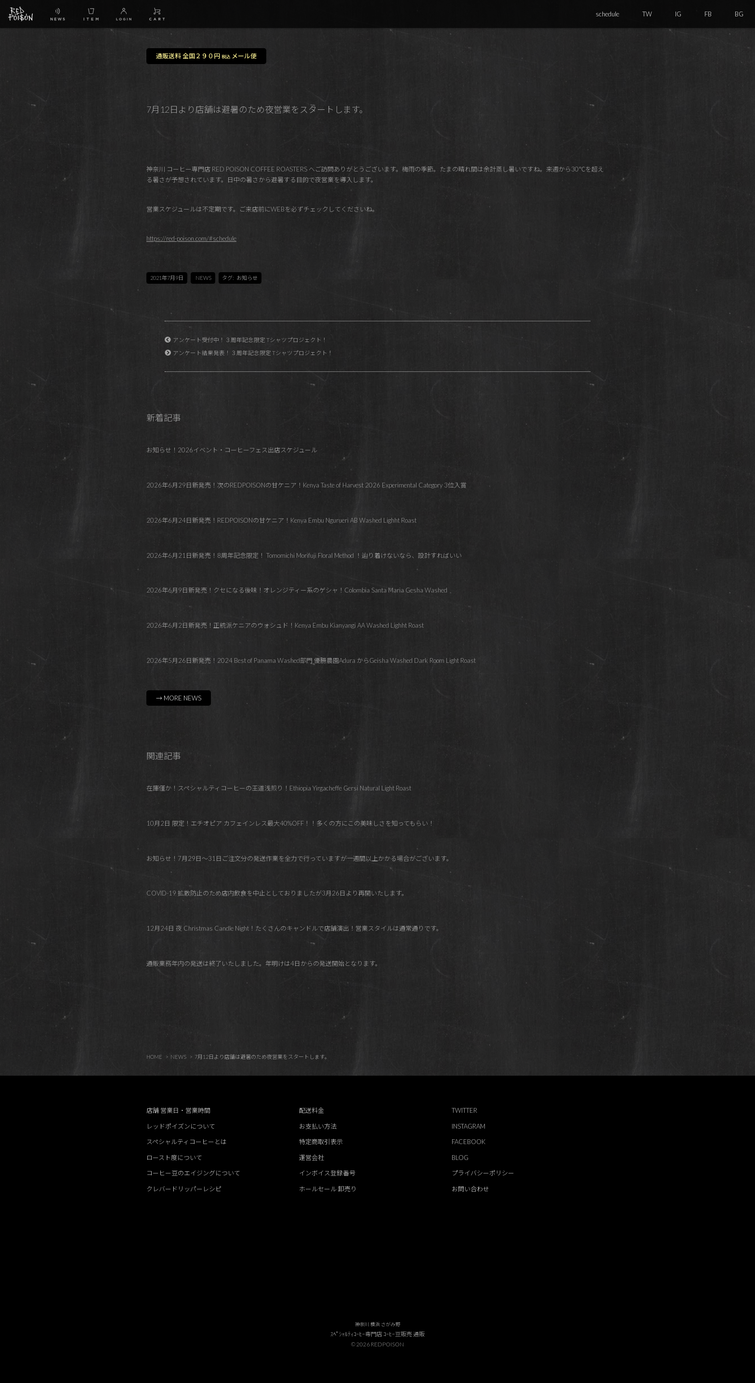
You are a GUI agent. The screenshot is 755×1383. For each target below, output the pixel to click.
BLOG (460, 1157)
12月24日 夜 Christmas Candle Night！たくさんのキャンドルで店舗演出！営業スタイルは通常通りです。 (294, 928)
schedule (607, 14)
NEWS (203, 278)
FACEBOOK (468, 1142)
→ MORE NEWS (178, 698)
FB (708, 14)
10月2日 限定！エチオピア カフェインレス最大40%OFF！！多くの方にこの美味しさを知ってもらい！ (290, 823)
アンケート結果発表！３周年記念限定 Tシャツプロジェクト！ (253, 352)
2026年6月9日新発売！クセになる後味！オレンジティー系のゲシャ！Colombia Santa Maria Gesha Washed (296, 590)
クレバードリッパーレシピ (183, 1189)
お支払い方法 (318, 1126)
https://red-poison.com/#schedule (191, 238)
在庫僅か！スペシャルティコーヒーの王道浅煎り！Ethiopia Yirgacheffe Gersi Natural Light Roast (278, 788)
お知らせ (247, 278)
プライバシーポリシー (483, 1173)
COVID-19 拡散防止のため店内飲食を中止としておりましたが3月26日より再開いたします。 (277, 893)
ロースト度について (174, 1157)
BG (739, 14)
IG (678, 14)
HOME (154, 1057)
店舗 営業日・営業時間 (178, 1110)
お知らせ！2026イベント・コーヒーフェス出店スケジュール (231, 450)
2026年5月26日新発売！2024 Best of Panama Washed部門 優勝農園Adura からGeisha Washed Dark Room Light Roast (311, 660)
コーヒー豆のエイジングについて (193, 1173)
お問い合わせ (470, 1189)
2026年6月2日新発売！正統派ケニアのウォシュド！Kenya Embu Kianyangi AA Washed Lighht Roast (285, 625)
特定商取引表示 (321, 1142)
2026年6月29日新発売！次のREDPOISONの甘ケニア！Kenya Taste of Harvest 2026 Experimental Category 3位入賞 (306, 485)
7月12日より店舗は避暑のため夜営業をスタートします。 (262, 1057)
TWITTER (464, 1110)
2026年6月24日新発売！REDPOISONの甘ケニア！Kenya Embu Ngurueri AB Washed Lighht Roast (281, 520)
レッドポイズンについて (180, 1126)
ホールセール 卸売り (328, 1189)
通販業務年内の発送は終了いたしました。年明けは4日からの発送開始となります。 (263, 963)
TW (647, 14)
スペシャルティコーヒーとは (186, 1142)
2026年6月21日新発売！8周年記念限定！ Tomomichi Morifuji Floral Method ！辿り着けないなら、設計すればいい (304, 555)
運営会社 (311, 1157)
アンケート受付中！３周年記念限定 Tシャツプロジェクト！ (250, 339)
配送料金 (311, 1110)
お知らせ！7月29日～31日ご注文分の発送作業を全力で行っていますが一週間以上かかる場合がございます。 (299, 858)
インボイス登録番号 (327, 1173)
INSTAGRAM (468, 1126)
